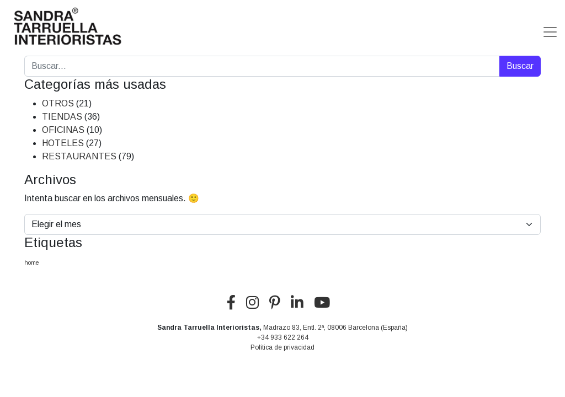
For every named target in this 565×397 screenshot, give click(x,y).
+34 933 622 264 (282, 337)
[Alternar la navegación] (550, 27)
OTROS (58, 103)
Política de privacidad (282, 347)
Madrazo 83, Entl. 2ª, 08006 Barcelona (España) (335, 327)
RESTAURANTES (79, 156)
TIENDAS (62, 116)
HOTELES (63, 143)
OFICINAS (63, 130)
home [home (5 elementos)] (31, 262)
